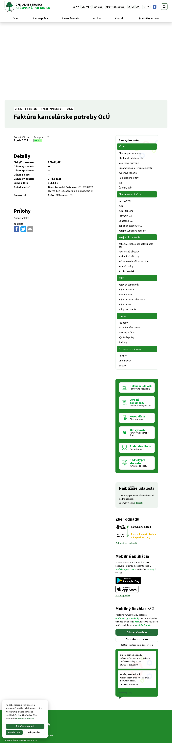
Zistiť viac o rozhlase (137, 566)
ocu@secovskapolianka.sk (154, 733)
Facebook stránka (150, 736)
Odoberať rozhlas (137, 559)
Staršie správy (125, 619)
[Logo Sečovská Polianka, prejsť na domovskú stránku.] (27, 6)
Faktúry (37, 67)
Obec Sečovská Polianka (32, 664)
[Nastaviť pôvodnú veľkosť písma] (133, 7)
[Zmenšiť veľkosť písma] (129, 7)
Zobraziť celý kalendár (126, 470)
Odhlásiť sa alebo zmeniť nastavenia (137, 572)
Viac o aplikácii (122, 522)
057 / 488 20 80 (148, 729)
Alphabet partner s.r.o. (41, 662)
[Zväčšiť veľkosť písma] (137, 7)
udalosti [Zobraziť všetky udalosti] (138, 429)
